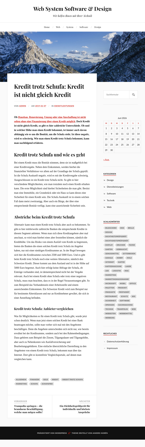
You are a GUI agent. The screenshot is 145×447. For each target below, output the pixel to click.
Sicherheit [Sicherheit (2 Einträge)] (110, 300)
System (69, 27)
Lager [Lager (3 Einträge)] (128, 266)
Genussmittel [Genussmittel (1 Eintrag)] (112, 253)
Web (58, 27)
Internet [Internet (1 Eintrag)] (109, 262)
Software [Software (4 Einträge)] (125, 300)
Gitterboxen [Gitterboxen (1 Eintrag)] (129, 253)
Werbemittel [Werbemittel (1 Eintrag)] (126, 313)
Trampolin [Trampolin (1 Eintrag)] (122, 309)
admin (22, 114)
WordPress (61, 441)
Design (97, 27)
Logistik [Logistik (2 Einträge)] (117, 271)
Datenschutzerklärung (118, 341)
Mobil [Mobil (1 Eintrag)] (123, 283)
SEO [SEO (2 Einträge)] (133, 296)
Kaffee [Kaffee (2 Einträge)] (121, 262)
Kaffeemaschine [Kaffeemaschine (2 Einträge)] (113, 266)
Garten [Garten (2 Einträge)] (109, 249)
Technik (110, 200)
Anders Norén (100, 441)
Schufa (34, 392)
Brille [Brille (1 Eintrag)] (131, 228)
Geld (45, 387)
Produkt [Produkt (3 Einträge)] (122, 288)
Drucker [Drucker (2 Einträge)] (121, 245)
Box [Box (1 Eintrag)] (122, 228)
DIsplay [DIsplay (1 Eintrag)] (109, 245)
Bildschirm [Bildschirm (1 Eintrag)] (111, 228)
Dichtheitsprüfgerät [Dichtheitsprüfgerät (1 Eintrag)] (116, 236)
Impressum (112, 348)
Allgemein (21, 387)
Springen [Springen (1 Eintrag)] (109, 305)
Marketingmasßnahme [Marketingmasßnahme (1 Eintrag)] (117, 279)
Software (84, 27)
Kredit (55, 387)
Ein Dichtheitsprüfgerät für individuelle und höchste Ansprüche (75, 417)
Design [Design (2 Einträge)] (108, 232)
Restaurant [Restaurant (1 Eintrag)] (111, 296)
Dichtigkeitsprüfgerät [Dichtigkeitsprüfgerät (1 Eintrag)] (116, 241)
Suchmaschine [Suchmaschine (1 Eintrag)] (125, 305)
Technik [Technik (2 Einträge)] (109, 309)
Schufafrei (47, 392)
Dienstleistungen (64, 114)
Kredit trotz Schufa (72, 387)
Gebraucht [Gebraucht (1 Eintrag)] (121, 249)
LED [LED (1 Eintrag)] (107, 271)
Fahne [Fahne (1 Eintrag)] (132, 245)
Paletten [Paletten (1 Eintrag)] (109, 288)
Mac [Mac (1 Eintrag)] (127, 271)
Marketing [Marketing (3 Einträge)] (110, 275)
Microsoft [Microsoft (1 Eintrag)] (110, 283)
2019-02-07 (40, 114)
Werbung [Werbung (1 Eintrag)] (110, 318)
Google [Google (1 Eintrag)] (109, 258)
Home (47, 27)
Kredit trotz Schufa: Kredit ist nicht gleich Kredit (45, 94)
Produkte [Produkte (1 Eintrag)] (110, 292)
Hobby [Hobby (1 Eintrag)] (120, 258)
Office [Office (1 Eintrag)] (133, 283)
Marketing (21, 392)
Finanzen (34, 387)
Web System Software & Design (72, 8)
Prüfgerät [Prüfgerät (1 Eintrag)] (124, 292)
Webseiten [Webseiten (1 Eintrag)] (110, 313)
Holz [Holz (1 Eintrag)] (129, 258)
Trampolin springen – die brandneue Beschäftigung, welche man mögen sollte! (28, 417)
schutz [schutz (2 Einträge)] (124, 296)
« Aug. (106, 159)
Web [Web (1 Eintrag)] (134, 309)
